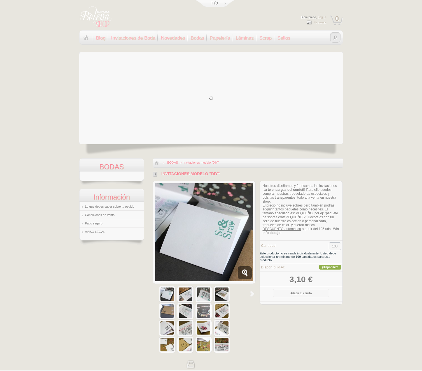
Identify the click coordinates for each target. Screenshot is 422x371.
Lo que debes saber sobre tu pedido (109, 206)
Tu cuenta (320, 22)
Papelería (220, 38)
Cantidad (268, 246)
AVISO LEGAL (95, 231)
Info (214, 3)
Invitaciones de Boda (133, 38)
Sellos (283, 38)
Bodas (197, 38)
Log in (322, 17)
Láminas (244, 38)
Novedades (173, 38)
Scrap (265, 38)
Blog (101, 38)
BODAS (172, 162)
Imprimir (190, 363)
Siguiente (252, 293)
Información (111, 197)
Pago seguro (93, 223)
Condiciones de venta (100, 215)
